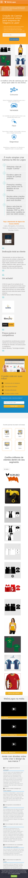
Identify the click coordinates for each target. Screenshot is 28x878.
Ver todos (6, 469)
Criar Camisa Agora (14, 39)
